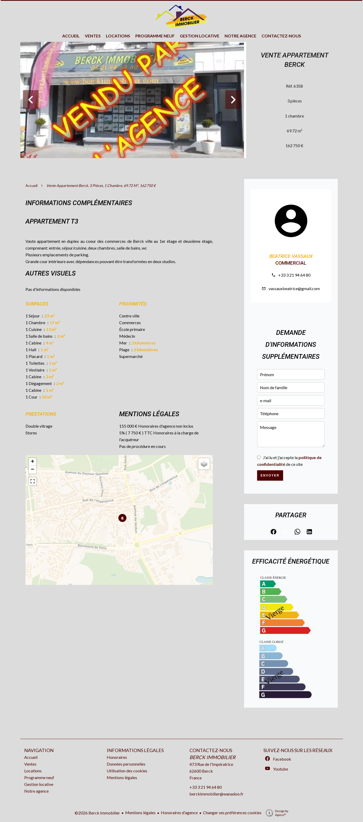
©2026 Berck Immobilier (97, 812)
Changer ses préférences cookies (232, 812)
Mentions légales (140, 812)
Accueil (31, 185)
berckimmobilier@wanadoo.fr (216, 793)
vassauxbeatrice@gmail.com (294, 288)
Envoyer (269, 475)
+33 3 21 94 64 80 (294, 274)
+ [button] (32, 462)
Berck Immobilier (212, 757)
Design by (275, 813)
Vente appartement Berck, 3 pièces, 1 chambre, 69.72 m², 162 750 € (101, 185)
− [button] (32, 470)
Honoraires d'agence (179, 812)
